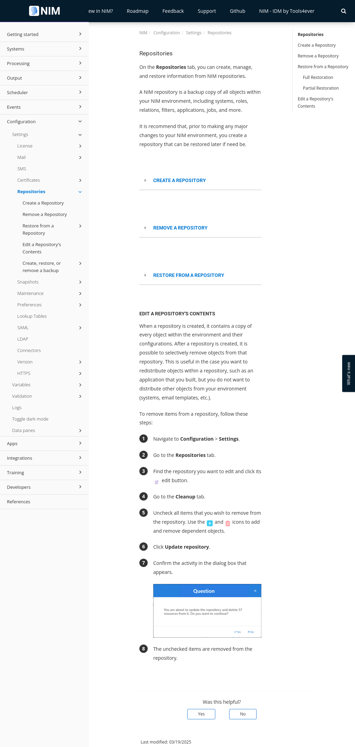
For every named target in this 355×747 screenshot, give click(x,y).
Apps (45, 443)
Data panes (48, 430)
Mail (50, 157)
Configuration (45, 121)
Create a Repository (43, 203)
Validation (48, 396)
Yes (201, 714)
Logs (16, 407)
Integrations (45, 457)
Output (45, 77)
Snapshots (50, 282)
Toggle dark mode (30, 419)
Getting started (45, 34)
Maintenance (50, 293)
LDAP (22, 339)
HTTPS (50, 373)
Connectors (29, 350)
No (242, 714)
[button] (343, 11)
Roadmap (138, 11)
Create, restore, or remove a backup (53, 266)
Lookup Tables (32, 316)
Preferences (50, 305)
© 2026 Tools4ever (112, 742)
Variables (48, 385)
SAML (50, 328)
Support (207, 11)
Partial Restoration (321, 88)
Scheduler (45, 92)
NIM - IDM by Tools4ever (286, 11)
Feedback (173, 11)
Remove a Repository (45, 214)
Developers (45, 486)
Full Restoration (318, 77)
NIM (143, 33)
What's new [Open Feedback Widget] (348, 373)
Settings (48, 134)
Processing (45, 63)
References (18, 501)
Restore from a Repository (53, 229)
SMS (21, 168)
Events (45, 106)
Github (237, 11)
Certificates (50, 180)
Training (45, 472)
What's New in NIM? (90, 11)
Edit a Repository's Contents (42, 248)
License (50, 146)
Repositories (50, 192)
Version (50, 362)
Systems (45, 48)
